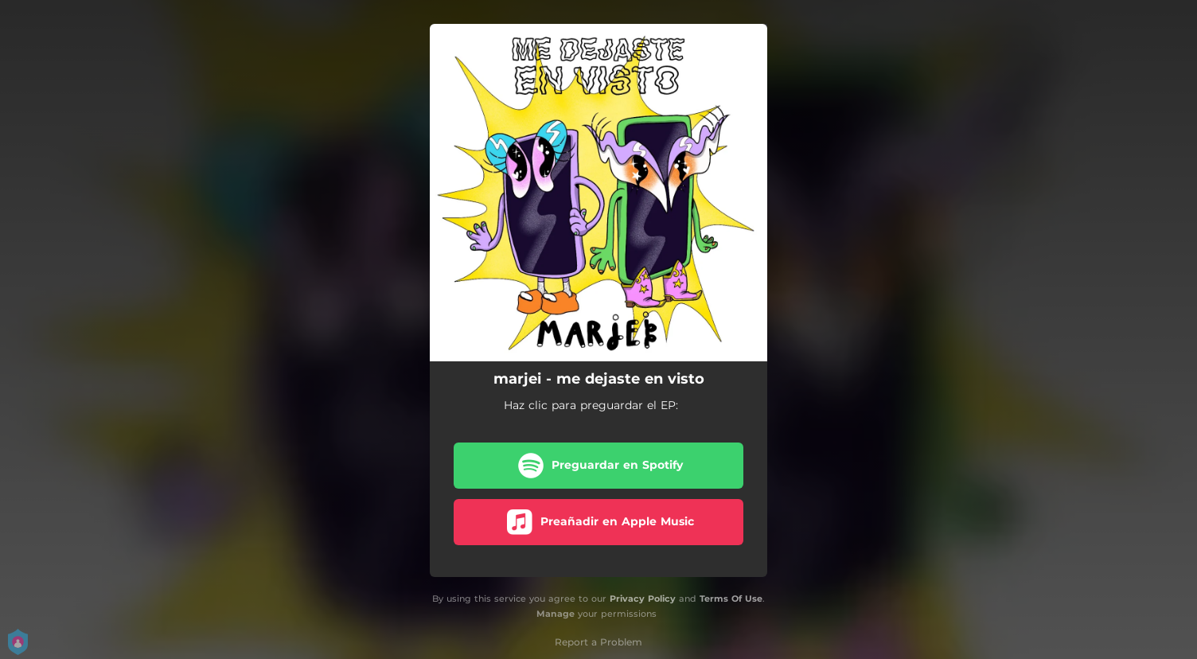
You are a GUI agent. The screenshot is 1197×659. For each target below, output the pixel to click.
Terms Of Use (731, 598)
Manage (555, 613)
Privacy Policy (643, 598)
